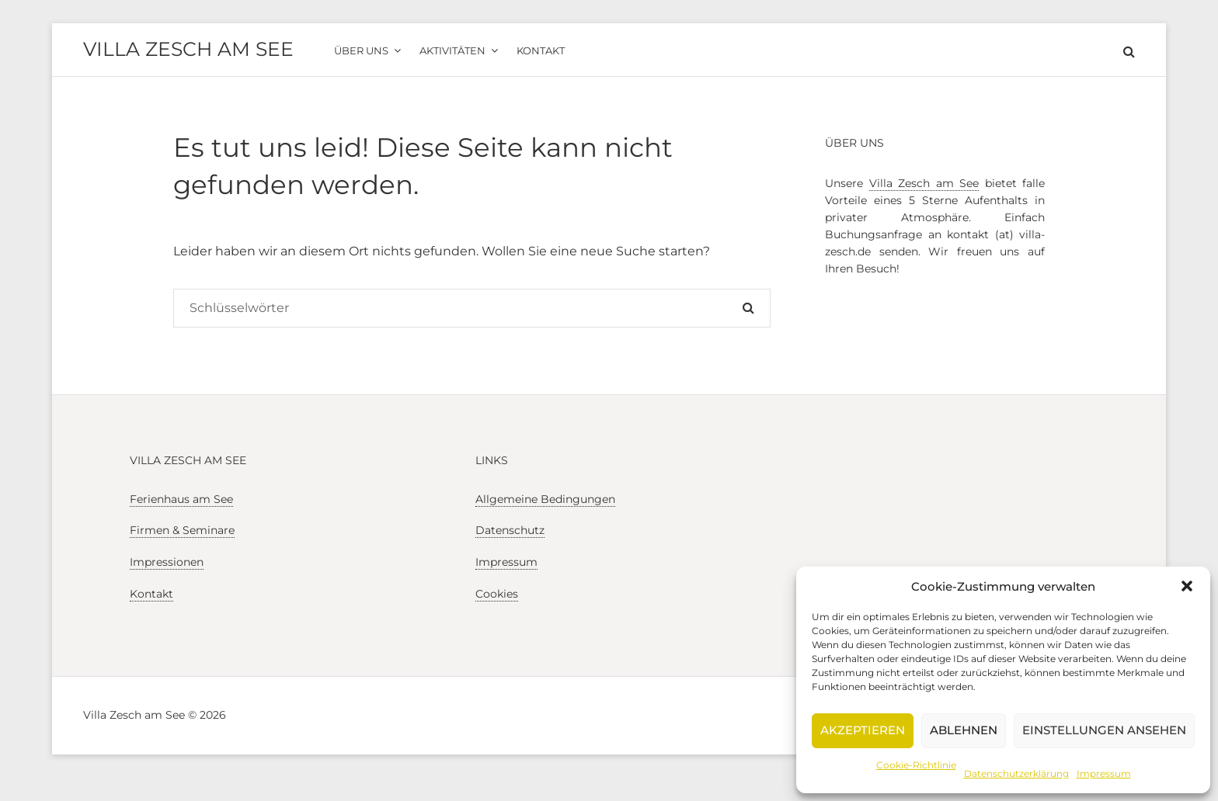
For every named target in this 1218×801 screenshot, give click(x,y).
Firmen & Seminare (182, 530)
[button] (1187, 586)
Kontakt (151, 594)
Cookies (496, 594)
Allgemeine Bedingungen (545, 499)
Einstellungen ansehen (1104, 730)
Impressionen (167, 562)
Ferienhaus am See (181, 499)
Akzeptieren (862, 730)
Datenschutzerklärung (1016, 773)
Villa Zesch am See (188, 49)
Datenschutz (510, 530)
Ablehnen (963, 730)
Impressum (1104, 773)
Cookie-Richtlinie (916, 765)
